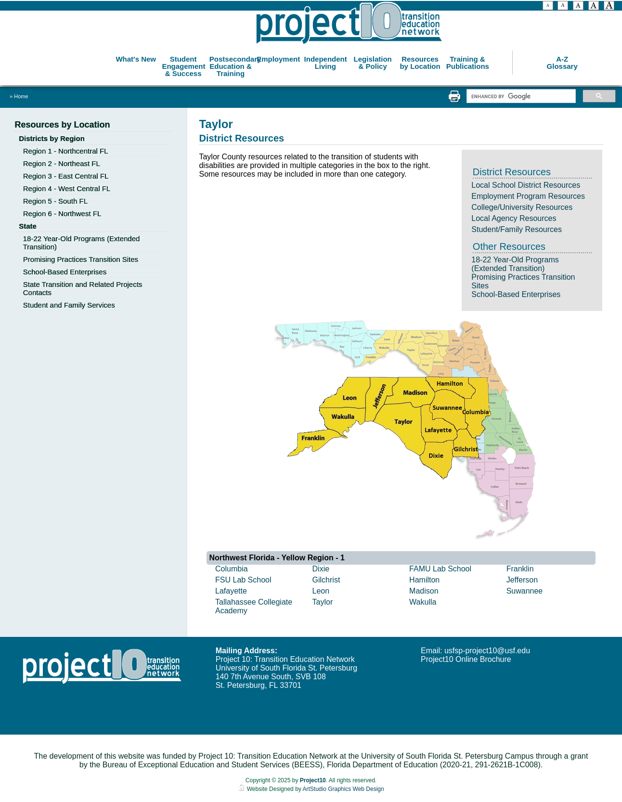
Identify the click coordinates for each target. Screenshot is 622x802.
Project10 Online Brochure (466, 659)
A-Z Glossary (562, 62)
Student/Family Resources (516, 229)
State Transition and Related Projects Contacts (83, 288)
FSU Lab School (243, 580)
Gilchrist (326, 580)
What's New (136, 59)
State (28, 226)
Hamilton (424, 580)
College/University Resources (521, 207)
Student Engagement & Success (183, 66)
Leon (321, 591)
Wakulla (422, 602)
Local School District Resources (525, 185)
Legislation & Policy (373, 62)
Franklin (520, 569)
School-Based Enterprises (515, 294)
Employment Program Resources (528, 196)
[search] (520, 96)
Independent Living (325, 62)
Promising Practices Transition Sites (80, 259)
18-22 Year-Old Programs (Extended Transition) (514, 264)
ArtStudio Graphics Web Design (343, 789)
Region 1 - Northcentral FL (65, 151)
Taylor (322, 602)
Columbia (231, 569)
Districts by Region (52, 138)
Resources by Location (420, 62)
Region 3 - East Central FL (66, 176)
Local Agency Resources (513, 218)
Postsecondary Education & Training (231, 66)
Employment (278, 59)
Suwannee (524, 591)
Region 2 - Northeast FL (61, 163)
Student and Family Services (69, 305)
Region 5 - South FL (55, 201)
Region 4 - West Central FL (66, 188)
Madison (423, 591)
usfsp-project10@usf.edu (487, 651)
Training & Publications (467, 62)
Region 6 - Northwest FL (62, 213)
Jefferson (522, 580)
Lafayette (231, 591)
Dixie (321, 569)
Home (21, 96)
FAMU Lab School (440, 569)
